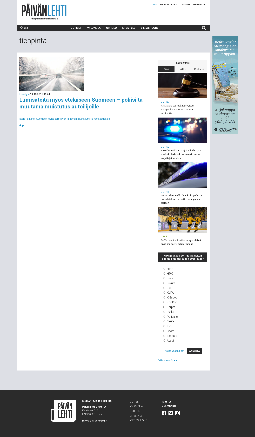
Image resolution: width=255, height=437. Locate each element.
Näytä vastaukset (174, 350)
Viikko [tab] (183, 69)
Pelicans (172, 316)
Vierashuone (149, 27)
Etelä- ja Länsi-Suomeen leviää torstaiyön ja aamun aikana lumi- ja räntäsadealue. (64, 118)
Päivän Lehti (44, 11)
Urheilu (111, 27)
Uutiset (76, 27)
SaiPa (170, 321)
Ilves (170, 278)
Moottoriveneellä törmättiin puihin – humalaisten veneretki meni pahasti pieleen (181, 199)
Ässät (170, 340)
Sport (170, 331)
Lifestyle (128, 27)
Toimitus (185, 4)
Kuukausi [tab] (199, 69)
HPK (170, 273)
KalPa (170, 292)
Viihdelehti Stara (167, 360)
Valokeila (94, 27)
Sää (24, 27)
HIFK (170, 268)
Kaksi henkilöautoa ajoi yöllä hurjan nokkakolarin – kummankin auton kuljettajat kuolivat (181, 154)
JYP (169, 288)
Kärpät (171, 307)
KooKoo (172, 302)
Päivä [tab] (166, 69)
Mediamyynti (200, 4)
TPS (169, 326)
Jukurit (171, 283)
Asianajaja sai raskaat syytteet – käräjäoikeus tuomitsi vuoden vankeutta (178, 109)
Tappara (172, 336)
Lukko (170, 311)
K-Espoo (172, 297)
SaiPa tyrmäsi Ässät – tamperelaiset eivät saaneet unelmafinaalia (181, 242)
